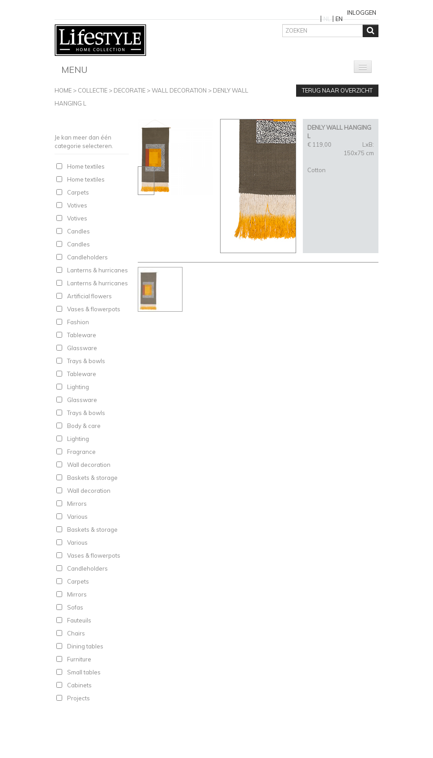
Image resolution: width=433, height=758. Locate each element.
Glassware (82, 347)
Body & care (84, 425)
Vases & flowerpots (93, 309)
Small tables (84, 672)
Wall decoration (179, 90)
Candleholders (87, 257)
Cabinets (79, 685)
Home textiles (86, 166)
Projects (78, 698)
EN (339, 19)
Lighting (78, 386)
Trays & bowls (86, 360)
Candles (78, 231)
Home (63, 90)
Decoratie (129, 90)
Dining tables (85, 646)
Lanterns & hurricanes (97, 270)
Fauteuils (79, 620)
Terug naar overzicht (337, 90)
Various (77, 516)
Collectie (92, 90)
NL (327, 19)
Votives (77, 205)
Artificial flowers (89, 296)
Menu (74, 69)
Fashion (78, 322)
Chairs (76, 633)
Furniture (79, 659)
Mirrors (77, 503)
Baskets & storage (92, 477)
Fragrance (81, 451)
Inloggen (361, 12)
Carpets (78, 192)
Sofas (75, 607)
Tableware (81, 335)
